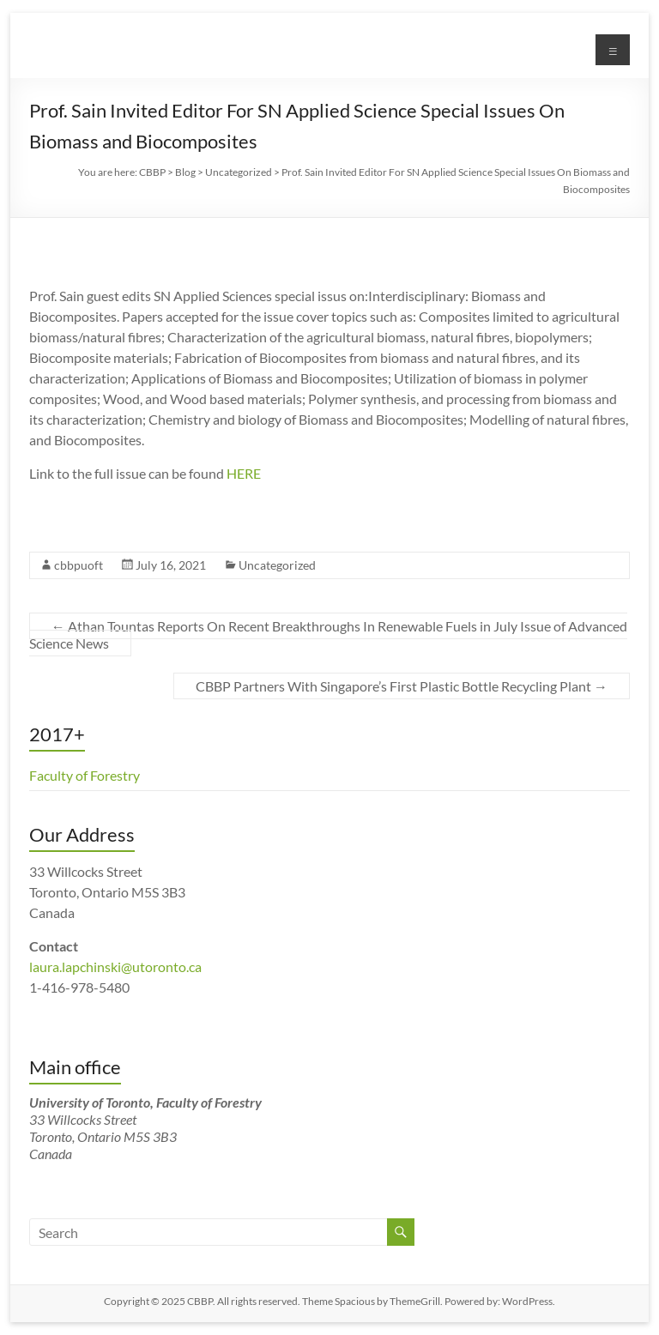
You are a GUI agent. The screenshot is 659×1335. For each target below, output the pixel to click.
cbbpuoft (78, 565)
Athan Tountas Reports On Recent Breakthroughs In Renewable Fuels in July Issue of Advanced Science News (328, 634)
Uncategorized (277, 565)
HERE (244, 473)
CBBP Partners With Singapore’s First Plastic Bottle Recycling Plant (402, 686)
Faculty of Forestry (84, 775)
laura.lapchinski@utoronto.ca (115, 966)
